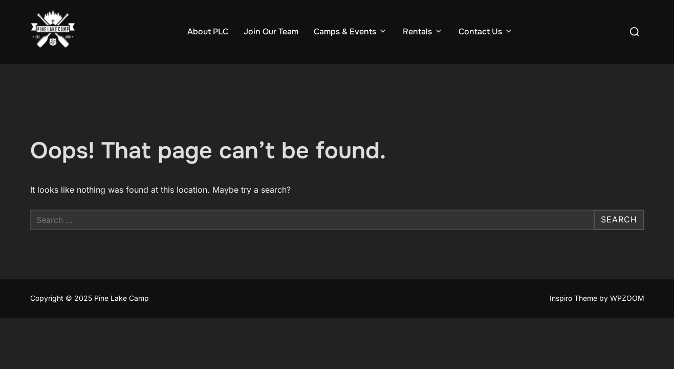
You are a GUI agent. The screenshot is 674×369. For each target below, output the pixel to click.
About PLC (207, 31)
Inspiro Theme (573, 298)
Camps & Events (350, 31)
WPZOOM (627, 298)
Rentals (423, 31)
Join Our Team (271, 31)
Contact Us (486, 31)
